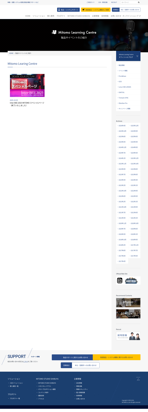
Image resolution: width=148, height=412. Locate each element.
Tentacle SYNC (124, 99)
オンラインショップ (130, 15)
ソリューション (39, 15)
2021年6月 (134, 217)
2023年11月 (123, 166)
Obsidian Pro (123, 104)
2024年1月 (122, 161)
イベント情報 (123, 71)
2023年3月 (134, 183)
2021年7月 (122, 217)
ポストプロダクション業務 (47, 396)
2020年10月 (135, 228)
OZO (120, 82)
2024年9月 (134, 150)
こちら (25, 368)
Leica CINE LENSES (125, 88)
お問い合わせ (116, 15)
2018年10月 (123, 245)
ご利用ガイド (91, 2)
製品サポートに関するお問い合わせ (80, 364)
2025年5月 (122, 144)
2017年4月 (122, 268)
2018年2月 (122, 251)
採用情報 (104, 15)
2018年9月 (134, 245)
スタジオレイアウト (44, 392)
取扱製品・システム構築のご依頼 (97, 10)
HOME (27, 15)
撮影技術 (41, 402)
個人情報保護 (80, 399)
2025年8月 (122, 138)
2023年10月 (135, 166)
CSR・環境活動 (102, 2)
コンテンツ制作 (43, 399)
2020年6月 (134, 234)
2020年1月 (134, 239)
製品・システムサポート (69, 10)
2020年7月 (122, 234)
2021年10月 (123, 211)
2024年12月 (123, 150)
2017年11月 (135, 251)
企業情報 (95, 15)
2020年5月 (122, 239)
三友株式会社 (17, 11)
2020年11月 (123, 228)
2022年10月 (123, 195)
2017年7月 (134, 256)
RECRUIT (114, 2)
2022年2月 (122, 206)
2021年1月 (134, 223)
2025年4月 (134, 144)
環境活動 (79, 392)
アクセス (41, 405)
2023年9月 (122, 172)
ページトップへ (138, 385)
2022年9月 (134, 195)
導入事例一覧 (14, 392)
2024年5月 (134, 155)
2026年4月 (122, 127)
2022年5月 (134, 200)
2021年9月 (134, 211)
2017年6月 (122, 262)
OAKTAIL (122, 93)
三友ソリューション (16, 389)
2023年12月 (135, 161)
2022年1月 (134, 206)
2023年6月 (134, 178)
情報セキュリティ (82, 396)
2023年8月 (134, 172)
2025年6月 (134, 138)
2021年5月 (122, 223)
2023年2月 (122, 189)
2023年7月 (122, 178)
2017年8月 (122, 256)
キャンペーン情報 (125, 110)
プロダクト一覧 (15, 405)
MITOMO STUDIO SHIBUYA (79, 15)
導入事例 (50, 15)
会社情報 (79, 389)
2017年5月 (134, 262)
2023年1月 (134, 189)
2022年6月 (122, 200)
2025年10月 (123, 133)
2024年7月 (122, 155)
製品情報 (122, 65)
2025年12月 (135, 127)
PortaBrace (123, 76)
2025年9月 (134, 133)
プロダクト (60, 15)
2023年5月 (122, 183)
